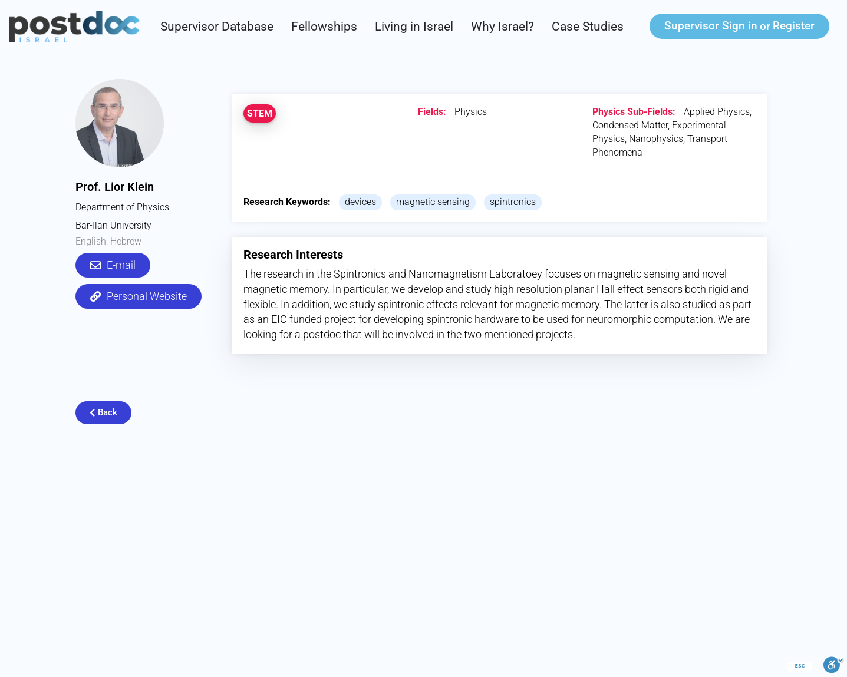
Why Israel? (502, 26)
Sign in (710, 25)
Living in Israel (414, 26)
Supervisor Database (216, 26)
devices (360, 201)
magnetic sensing (433, 201)
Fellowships (324, 26)
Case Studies (588, 26)
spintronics (513, 201)
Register (794, 25)
